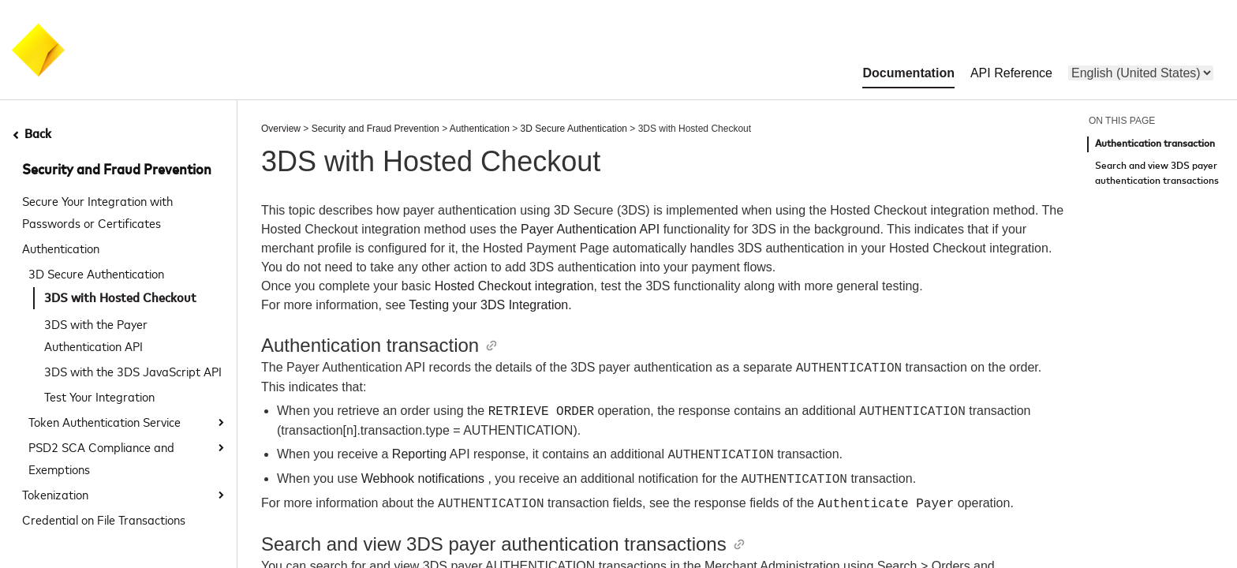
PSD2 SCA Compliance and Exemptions (101, 457)
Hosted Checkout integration (514, 286)
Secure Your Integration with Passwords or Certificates (97, 211)
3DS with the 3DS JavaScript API (133, 370)
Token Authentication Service (104, 421)
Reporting (419, 455)
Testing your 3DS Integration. (490, 305)
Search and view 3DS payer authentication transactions (1157, 174)
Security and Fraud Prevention (116, 170)
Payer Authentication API (590, 229)
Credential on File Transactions (103, 519)
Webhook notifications (422, 479)
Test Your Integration (99, 396)
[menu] (1140, 72)
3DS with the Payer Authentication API (96, 334)
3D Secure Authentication (96, 273)
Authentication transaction (1155, 144)
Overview (281, 128)
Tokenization (55, 494)
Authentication (60, 247)
